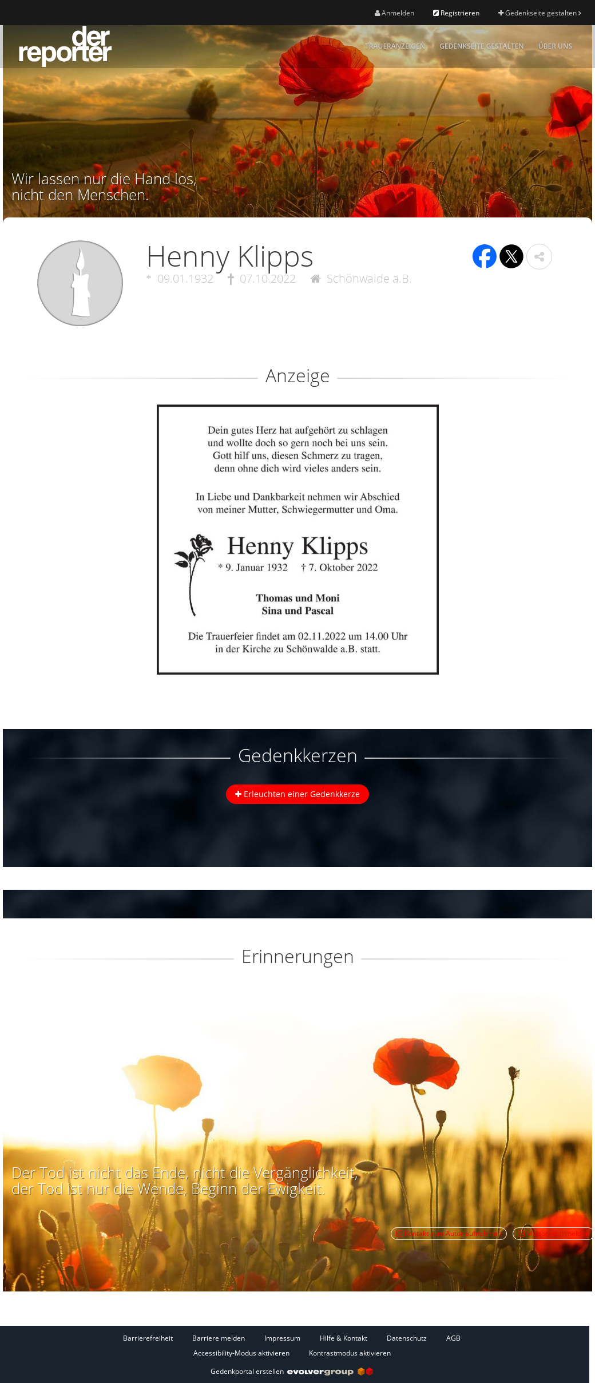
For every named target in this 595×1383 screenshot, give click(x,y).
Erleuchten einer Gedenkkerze (297, 793)
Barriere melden (218, 1338)
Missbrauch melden (553, 1233)
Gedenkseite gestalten (539, 13)
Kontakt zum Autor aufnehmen (449, 1233)
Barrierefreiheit (148, 1338)
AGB (453, 1338)
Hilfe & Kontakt (343, 1338)
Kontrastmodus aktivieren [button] (350, 1353)
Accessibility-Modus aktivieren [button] (241, 1353)
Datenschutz (407, 1338)
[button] (539, 257)
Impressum (282, 1338)
